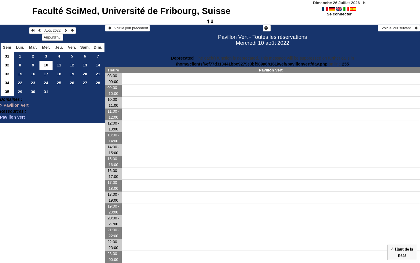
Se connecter (339, 14)
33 (7, 74)
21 (98, 74)
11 (59, 65)
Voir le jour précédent (127, 28)
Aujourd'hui (52, 37)
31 (7, 56)
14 (98, 65)
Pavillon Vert (12, 117)
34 (7, 83)
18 (59, 74)
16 (33, 74)
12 (72, 65)
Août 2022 (53, 30)
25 (59, 83)
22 (20, 83)
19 (72, 74)
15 (20, 74)
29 (20, 92)
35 (7, 92)
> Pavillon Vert (14, 105)
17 (46, 74)
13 (85, 65)
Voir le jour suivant (399, 28)
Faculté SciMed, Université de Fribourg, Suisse (131, 11)
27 (85, 83)
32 (7, 65)
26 (72, 83)
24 (46, 83)
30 (33, 92)
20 (85, 74)
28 (98, 83)
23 (33, 83)
